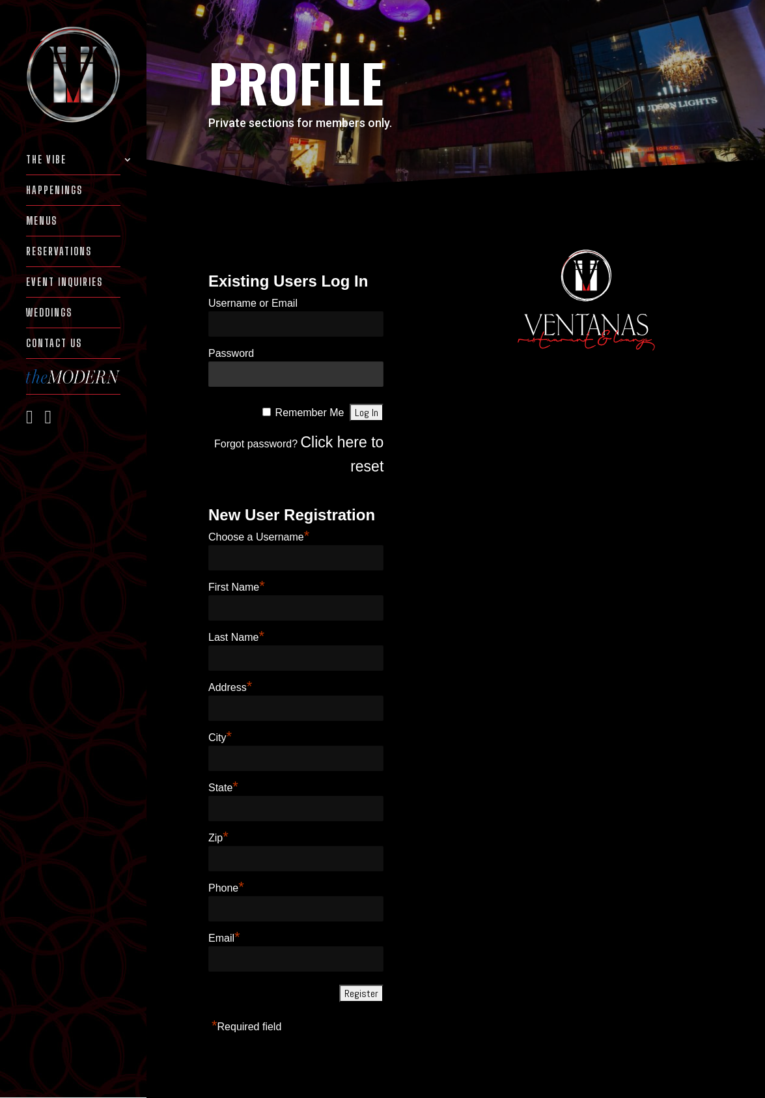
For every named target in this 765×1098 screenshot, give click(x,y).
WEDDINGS (49, 313)
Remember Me (309, 412)
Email (224, 938)
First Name (236, 587)
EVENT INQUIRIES (64, 282)
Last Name (236, 637)
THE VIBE (46, 160)
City (220, 737)
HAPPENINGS (54, 191)
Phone (226, 888)
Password (231, 353)
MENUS (41, 221)
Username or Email (253, 303)
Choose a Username (258, 536)
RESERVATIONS (59, 252)
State (223, 787)
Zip (218, 837)
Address (230, 687)
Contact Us (54, 344)
